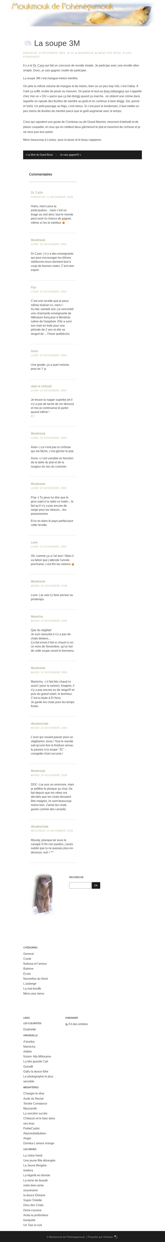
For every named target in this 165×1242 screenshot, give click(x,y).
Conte (27, 958)
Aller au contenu (102, 2)
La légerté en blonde (36, 1175)
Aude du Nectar (33, 1098)
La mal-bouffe (32, 988)
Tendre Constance (35, 1103)
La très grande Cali (35, 1061)
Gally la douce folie (35, 1071)
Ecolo (27, 973)
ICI (33, 416)
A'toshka (29, 1041)
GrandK (28, 1066)
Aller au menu (124, 2)
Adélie (27, 1051)
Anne (34, 351)
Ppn (33, 287)
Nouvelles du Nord (35, 978)
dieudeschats (39, 723)
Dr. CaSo (37, 192)
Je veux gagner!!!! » (70, 154)
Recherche (76, 877)
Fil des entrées (78, 1024)
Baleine (28, 968)
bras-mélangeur (114, 91)
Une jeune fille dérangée (39, 1160)
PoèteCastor (31, 1128)
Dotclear (108, 1236)
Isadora (28, 1170)
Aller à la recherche (149, 2)
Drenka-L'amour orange (38, 1143)
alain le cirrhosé (41, 386)
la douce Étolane (34, 1195)
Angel (27, 1138)
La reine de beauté (35, 1180)
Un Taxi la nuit (32, 1225)
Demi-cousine (32, 1210)
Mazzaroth (30, 1108)
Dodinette (29, 1029)
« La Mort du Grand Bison (39, 154)
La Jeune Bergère (35, 1165)
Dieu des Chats (33, 1205)
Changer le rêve (33, 1093)
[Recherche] (80, 885)
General (28, 953)
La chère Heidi (32, 1155)
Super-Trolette (32, 1200)
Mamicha (37, 616)
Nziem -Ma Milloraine (37, 1056)
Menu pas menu (109, 53)
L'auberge (29, 983)
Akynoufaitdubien (34, 1133)
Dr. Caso (38, 65)
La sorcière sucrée (35, 1113)
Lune (34, 542)
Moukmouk (86, 53)
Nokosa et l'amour (35, 963)
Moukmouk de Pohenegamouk (83, 26)
